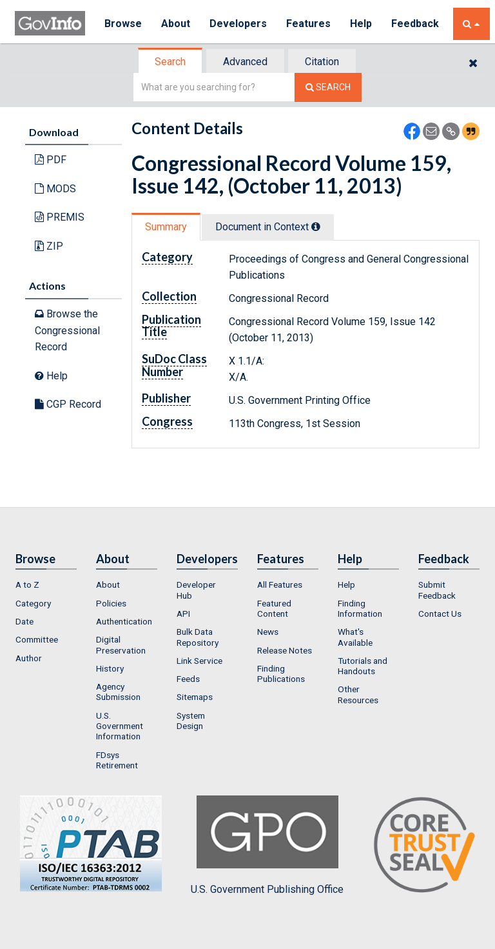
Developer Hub (196, 589)
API (183, 613)
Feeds (188, 679)
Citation (322, 61)
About (175, 23)
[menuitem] (46, 584)
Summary (166, 227)
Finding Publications (281, 673)
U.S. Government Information (119, 726)
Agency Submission (118, 691)
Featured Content (274, 608)
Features (308, 23)
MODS (55, 189)
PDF (50, 160)
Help (361, 23)
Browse (123, 23)
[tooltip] (315, 226)
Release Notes (284, 650)
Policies (111, 603)
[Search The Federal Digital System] (328, 87)
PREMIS (59, 217)
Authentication (124, 621)
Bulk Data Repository (197, 636)
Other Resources (358, 694)
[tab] (171, 61)
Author (28, 658)
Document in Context (267, 227)
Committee (36, 639)
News (267, 631)
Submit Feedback (437, 589)
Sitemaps (195, 697)
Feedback (415, 23)
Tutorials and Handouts (362, 665)
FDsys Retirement (117, 760)
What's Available (355, 636)
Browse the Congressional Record (67, 330)
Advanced (245, 61)
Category (33, 603)
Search (170, 61)
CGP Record (68, 404)
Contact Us (439, 613)
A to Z (27, 584)
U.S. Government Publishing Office (267, 845)
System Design (191, 720)
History (110, 668)
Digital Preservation (121, 644)
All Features (279, 584)
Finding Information (360, 608)
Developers (238, 23)
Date (24, 621)
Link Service (199, 660)
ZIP (49, 246)
